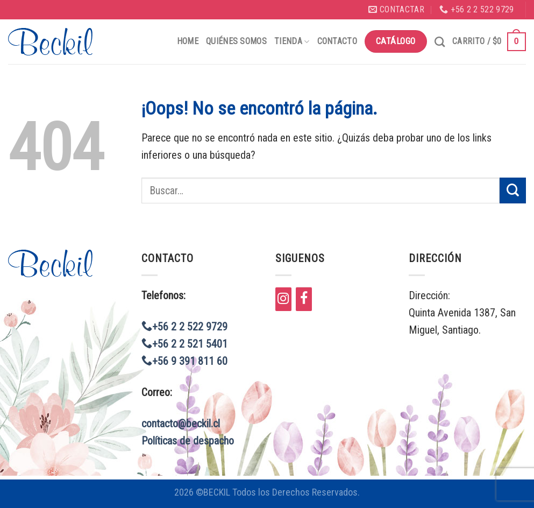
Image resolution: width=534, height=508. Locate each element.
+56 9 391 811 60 (184, 361)
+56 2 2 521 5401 (184, 343)
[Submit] (513, 191)
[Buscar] (440, 41)
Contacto (337, 41)
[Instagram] (283, 299)
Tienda (291, 41)
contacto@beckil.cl (180, 423)
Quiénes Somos (236, 41)
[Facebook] (304, 299)
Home (187, 41)
